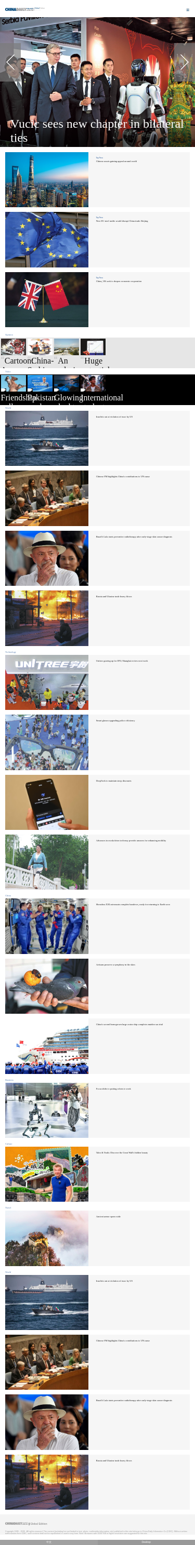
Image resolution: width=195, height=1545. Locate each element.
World (8, 408)
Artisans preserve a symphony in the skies (115, 964)
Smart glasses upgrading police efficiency (115, 720)
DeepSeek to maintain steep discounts (114, 781)
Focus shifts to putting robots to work (113, 1088)
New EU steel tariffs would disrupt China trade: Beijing (122, 221)
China (8, 895)
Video (8, 371)
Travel (8, 1207)
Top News (99, 158)
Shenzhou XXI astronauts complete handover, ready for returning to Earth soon (133, 904)
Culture (8, 1144)
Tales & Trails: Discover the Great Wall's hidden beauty (122, 1152)
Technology (10, 652)
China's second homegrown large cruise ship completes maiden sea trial (129, 1024)
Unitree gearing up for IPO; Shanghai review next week (122, 661)
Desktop (146, 1542)
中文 (48, 1542)
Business (9, 1080)
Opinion (9, 334)
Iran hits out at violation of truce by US (114, 416)
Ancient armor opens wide (108, 1216)
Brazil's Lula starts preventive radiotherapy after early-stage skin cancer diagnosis (134, 536)
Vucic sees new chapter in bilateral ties (97, 130)
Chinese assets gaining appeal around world (116, 161)
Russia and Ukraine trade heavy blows (114, 596)
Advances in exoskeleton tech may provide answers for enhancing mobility (131, 840)
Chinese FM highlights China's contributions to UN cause (123, 476)
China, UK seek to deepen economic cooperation (118, 281)
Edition (40, 8)
